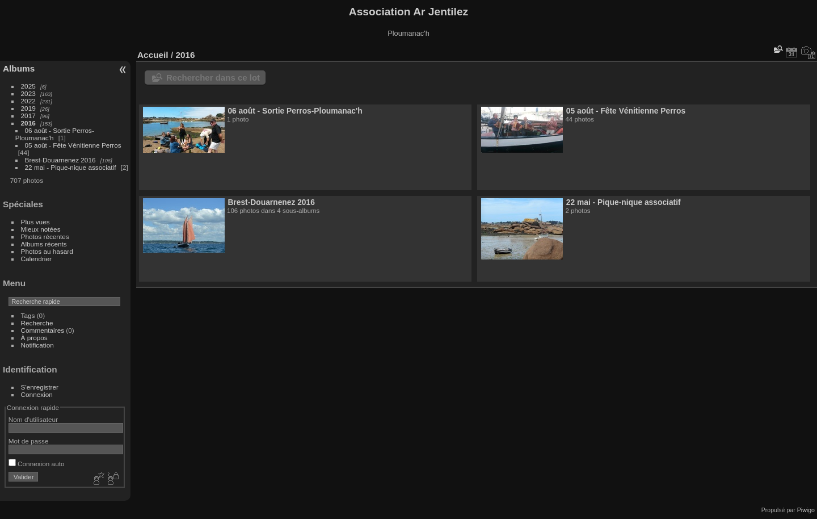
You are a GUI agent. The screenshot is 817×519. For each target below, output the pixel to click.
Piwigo (806, 510)
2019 (28, 108)
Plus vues (35, 221)
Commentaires (43, 330)
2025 (28, 86)
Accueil (153, 55)
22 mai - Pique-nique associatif (70, 167)
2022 (28, 100)
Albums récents (44, 244)
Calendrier (36, 258)
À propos (34, 337)
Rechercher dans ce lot (213, 77)
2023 (28, 93)
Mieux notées (41, 229)
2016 (28, 123)
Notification (37, 345)
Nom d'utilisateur (33, 419)
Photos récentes (45, 236)
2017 (28, 115)
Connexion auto (37, 463)
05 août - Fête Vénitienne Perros (73, 145)
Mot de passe (29, 441)
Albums (19, 68)
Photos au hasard (47, 251)
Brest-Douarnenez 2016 (60, 160)
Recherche (37, 323)
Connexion (37, 394)
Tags (28, 315)
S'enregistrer (39, 387)
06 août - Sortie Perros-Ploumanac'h (295, 110)
